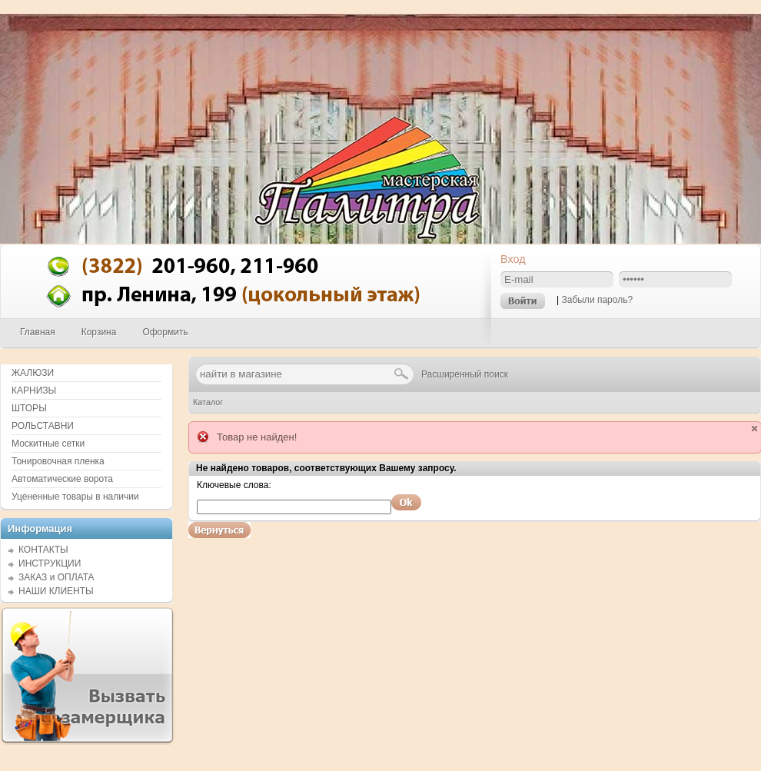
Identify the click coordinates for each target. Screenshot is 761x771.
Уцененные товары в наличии (75, 496)
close (754, 428)
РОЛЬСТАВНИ (43, 425)
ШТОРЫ (29, 408)
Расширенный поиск (464, 374)
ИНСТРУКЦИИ (49, 563)
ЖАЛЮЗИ (33, 372)
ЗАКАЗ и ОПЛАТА (56, 577)
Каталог (208, 402)
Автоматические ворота (62, 479)
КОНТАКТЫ (43, 549)
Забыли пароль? (597, 299)
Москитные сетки (48, 443)
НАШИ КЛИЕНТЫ (56, 591)
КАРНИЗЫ (34, 390)
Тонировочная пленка (58, 461)
